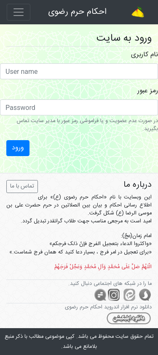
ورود (18, 148)
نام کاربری (144, 55)
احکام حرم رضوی (77, 12)
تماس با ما (22, 186)
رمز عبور (147, 91)
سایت (122, 336)
